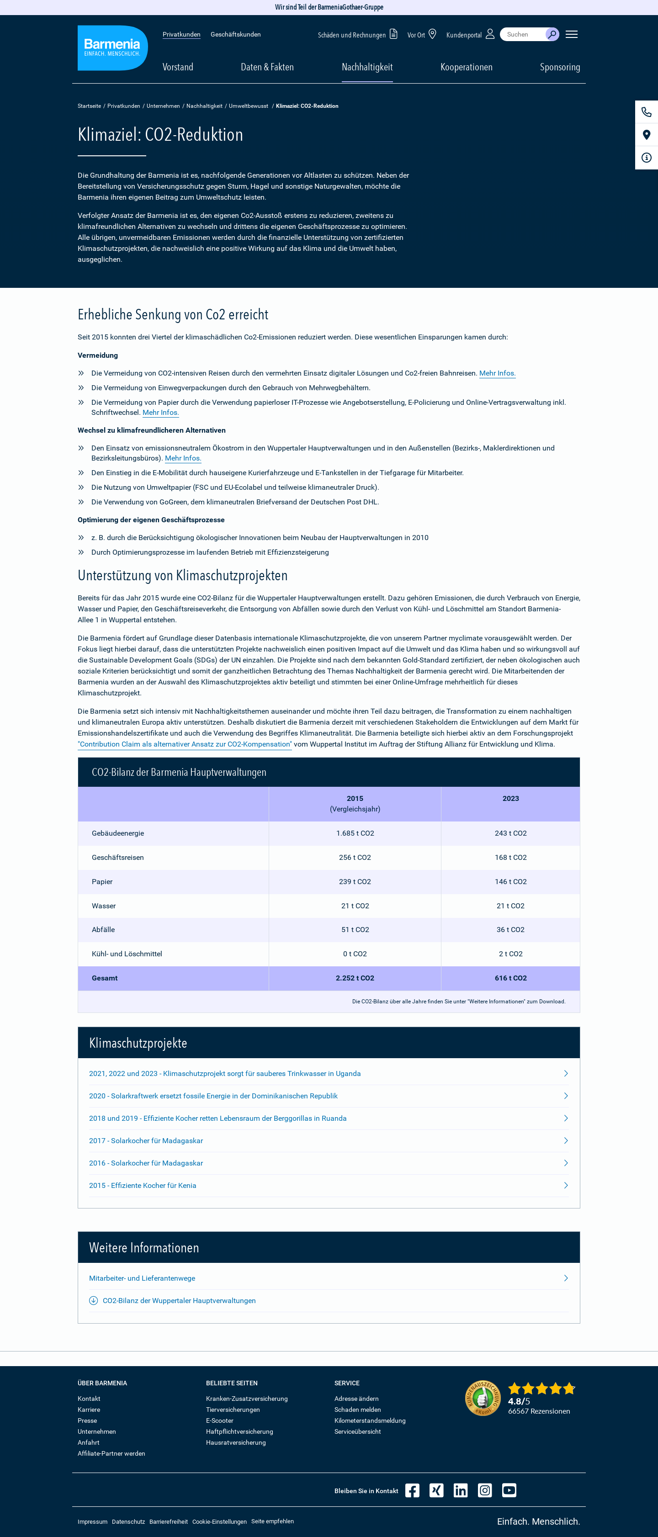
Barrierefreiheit (168, 1521)
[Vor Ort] (646, 134)
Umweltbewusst (248, 106)
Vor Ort (424, 33)
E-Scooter (219, 1420)
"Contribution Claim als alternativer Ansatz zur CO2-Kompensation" (185, 744)
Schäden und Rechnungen (359, 33)
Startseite (89, 106)
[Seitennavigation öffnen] (571, 34)
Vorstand (178, 67)
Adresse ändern (356, 1398)
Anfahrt (89, 1442)
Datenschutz (128, 1521)
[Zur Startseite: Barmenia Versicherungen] (113, 49)
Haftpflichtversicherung (239, 1431)
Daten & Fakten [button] (267, 67)
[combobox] (523, 34)
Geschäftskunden (236, 34)
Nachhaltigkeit (204, 106)
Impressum (92, 1521)
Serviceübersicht (357, 1431)
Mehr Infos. (497, 373)
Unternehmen (163, 106)
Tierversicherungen (233, 1409)
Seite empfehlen (272, 1521)
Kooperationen (466, 67)
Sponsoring (560, 67)
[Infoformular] (646, 157)
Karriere (89, 1409)
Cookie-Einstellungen (219, 1521)
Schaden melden (357, 1409)
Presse (87, 1420)
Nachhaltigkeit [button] (367, 67)
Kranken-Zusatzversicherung (247, 1398)
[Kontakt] (646, 112)
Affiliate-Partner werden (111, 1453)
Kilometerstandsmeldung (370, 1420)
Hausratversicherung (236, 1442)
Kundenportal (471, 33)
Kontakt (89, 1398)
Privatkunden (182, 34)
